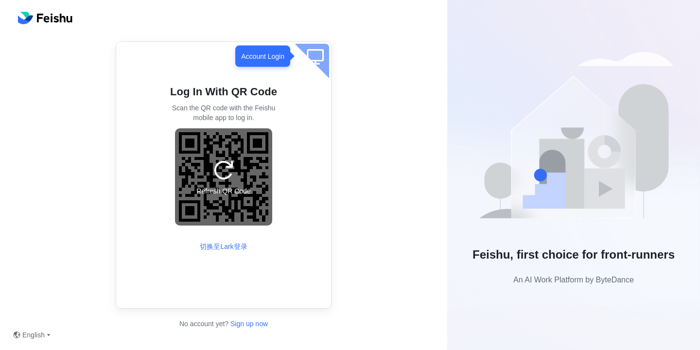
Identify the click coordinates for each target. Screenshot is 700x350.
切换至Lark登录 (223, 246)
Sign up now (248, 324)
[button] (574, 139)
